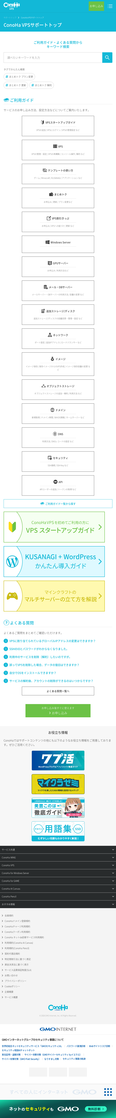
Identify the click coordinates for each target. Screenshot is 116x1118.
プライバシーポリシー (15, 981)
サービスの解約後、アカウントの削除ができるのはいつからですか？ (51, 681)
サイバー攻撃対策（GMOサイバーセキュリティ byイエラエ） (53, 1054)
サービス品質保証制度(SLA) (18, 970)
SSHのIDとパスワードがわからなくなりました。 (39, 649)
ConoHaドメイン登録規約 (17, 921)
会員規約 (9, 915)
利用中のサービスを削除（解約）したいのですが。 (40, 657)
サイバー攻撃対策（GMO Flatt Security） (21, 1059)
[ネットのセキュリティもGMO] (58, 1109)
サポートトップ (10, 17)
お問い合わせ (11, 975)
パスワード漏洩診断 (76, 1046)
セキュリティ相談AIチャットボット (18, 1050)
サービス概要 (11, 997)
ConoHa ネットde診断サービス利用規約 (24, 937)
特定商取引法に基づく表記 (18, 959)
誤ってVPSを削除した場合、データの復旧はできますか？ (44, 665)
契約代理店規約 (12, 953)
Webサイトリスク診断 (99, 1046)
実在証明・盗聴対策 (11, 1054)
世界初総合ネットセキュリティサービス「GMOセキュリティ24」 (32, 1046)
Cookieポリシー (12, 986)
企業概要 (9, 991)
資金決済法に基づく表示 (17, 964)
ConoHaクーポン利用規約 (17, 932)
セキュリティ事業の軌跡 (74, 1058)
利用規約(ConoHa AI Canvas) (19, 942)
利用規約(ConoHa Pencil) (17, 948)
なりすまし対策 (51, 1059)
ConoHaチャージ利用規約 (17, 926)
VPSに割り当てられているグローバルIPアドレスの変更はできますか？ (52, 641)
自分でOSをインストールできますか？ (32, 673)
